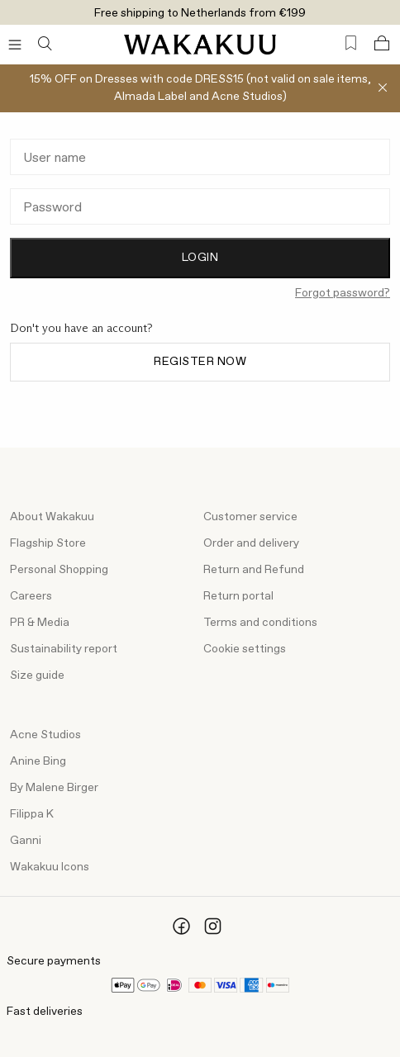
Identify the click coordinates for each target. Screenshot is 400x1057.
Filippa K (32, 814)
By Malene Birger (54, 787)
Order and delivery (251, 543)
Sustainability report (63, 649)
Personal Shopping (59, 569)
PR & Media (39, 622)
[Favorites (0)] (351, 43)
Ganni (25, 840)
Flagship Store (48, 543)
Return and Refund (253, 569)
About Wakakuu (52, 517)
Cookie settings (244, 649)
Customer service (250, 517)
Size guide (37, 675)
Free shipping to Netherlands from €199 (200, 13)
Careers (31, 596)
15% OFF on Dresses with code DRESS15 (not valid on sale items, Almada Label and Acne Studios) (200, 88)
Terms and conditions (260, 622)
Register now (200, 361)
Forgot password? (342, 293)
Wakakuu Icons (49, 867)
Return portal (238, 596)
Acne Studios (45, 735)
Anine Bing (38, 761)
